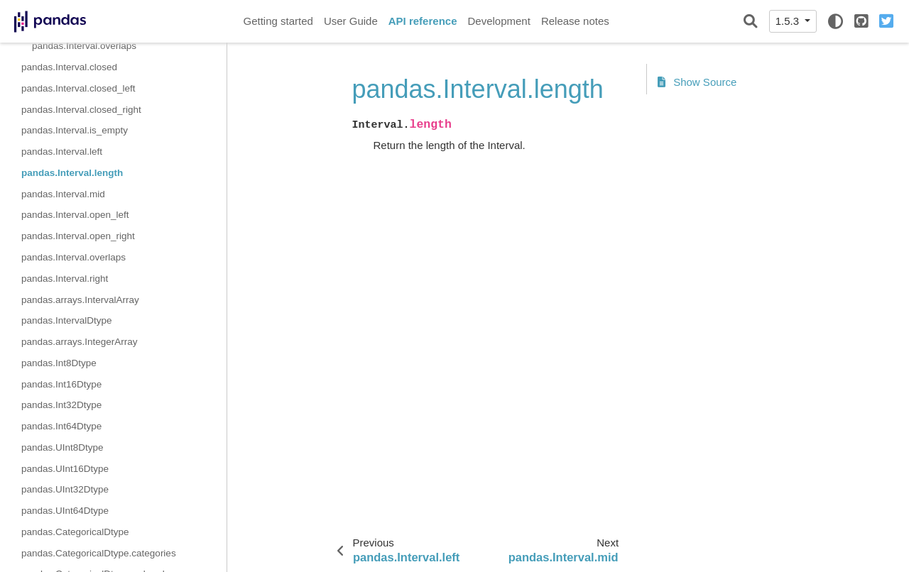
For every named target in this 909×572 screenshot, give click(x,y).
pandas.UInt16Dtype (65, 468)
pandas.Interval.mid (63, 194)
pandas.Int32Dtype (61, 405)
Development (498, 21)
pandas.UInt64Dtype (65, 510)
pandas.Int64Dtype (61, 426)
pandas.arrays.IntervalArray (80, 300)
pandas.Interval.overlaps (84, 45)
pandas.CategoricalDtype (75, 532)
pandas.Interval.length (72, 172)
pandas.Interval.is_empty (74, 130)
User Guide (351, 21)
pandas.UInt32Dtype (65, 489)
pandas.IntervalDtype (66, 320)
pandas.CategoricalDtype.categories (98, 553)
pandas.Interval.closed (69, 67)
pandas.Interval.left (61, 151)
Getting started (278, 21)
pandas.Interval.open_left (75, 214)
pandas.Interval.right (64, 278)
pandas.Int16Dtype (61, 384)
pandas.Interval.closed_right (81, 109)
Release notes (575, 21)
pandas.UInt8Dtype (62, 447)
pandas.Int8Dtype (59, 363)
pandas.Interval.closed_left (78, 88)
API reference (422, 21)
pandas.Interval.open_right (78, 236)
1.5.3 (788, 21)
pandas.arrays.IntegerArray (79, 341)
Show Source (697, 82)
